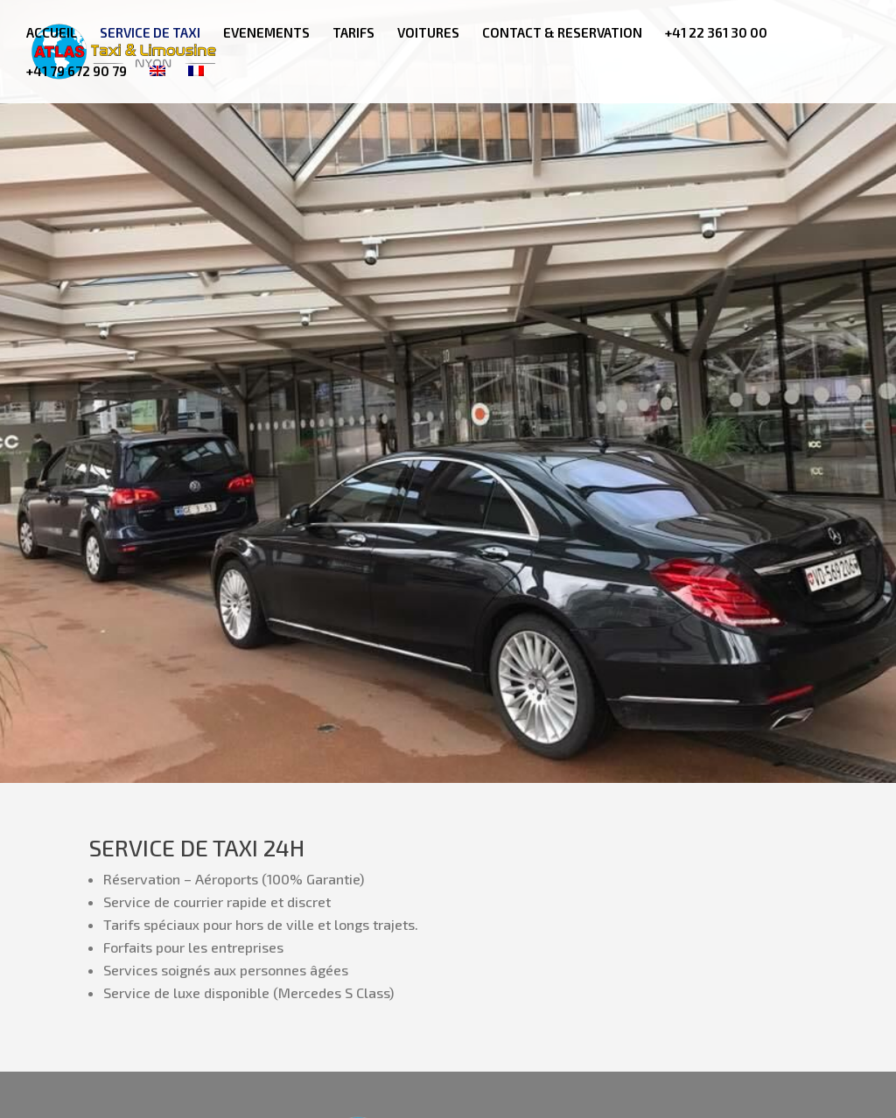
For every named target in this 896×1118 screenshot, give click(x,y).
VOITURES (428, 33)
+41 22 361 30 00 (716, 33)
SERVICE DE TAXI (150, 33)
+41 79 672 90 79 (76, 72)
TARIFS (353, 33)
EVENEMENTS (266, 33)
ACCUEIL (51, 33)
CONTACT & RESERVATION (562, 33)
